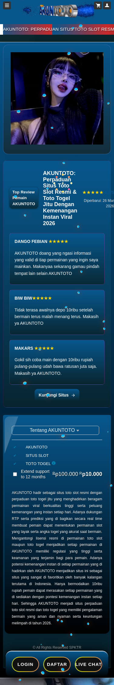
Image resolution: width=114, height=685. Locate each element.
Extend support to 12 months (61, 474)
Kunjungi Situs (57, 395)
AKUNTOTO (22, 493)
